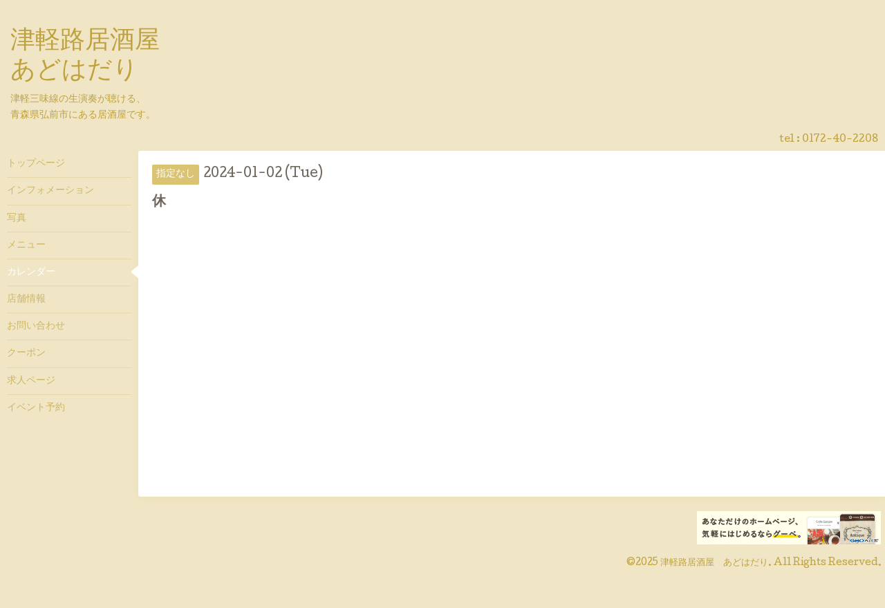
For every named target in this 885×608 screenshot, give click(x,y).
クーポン (26, 353)
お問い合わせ (36, 326)
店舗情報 (26, 299)
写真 (16, 218)
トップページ (36, 163)
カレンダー (31, 272)
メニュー (26, 245)
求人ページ (31, 381)
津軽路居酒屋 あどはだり (714, 563)
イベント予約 (36, 408)
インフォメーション (50, 190)
